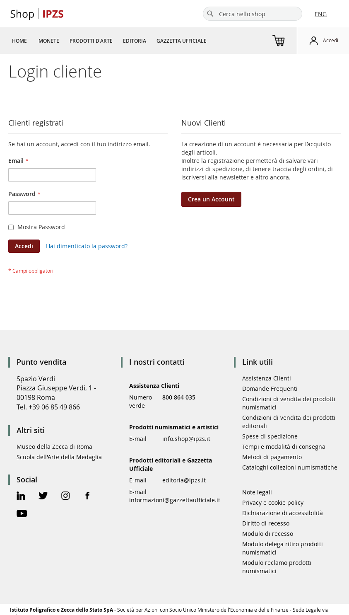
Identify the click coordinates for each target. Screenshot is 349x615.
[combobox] (252, 14)
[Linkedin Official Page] (21, 497)
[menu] (112, 40)
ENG (321, 14)
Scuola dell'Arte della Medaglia (59, 457)
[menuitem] (19, 40)
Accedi (330, 40)
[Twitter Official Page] (43, 497)
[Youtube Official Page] (22, 514)
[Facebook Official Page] (87, 497)
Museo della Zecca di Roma (54, 446)
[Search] (210, 13)
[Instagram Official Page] (65, 497)
